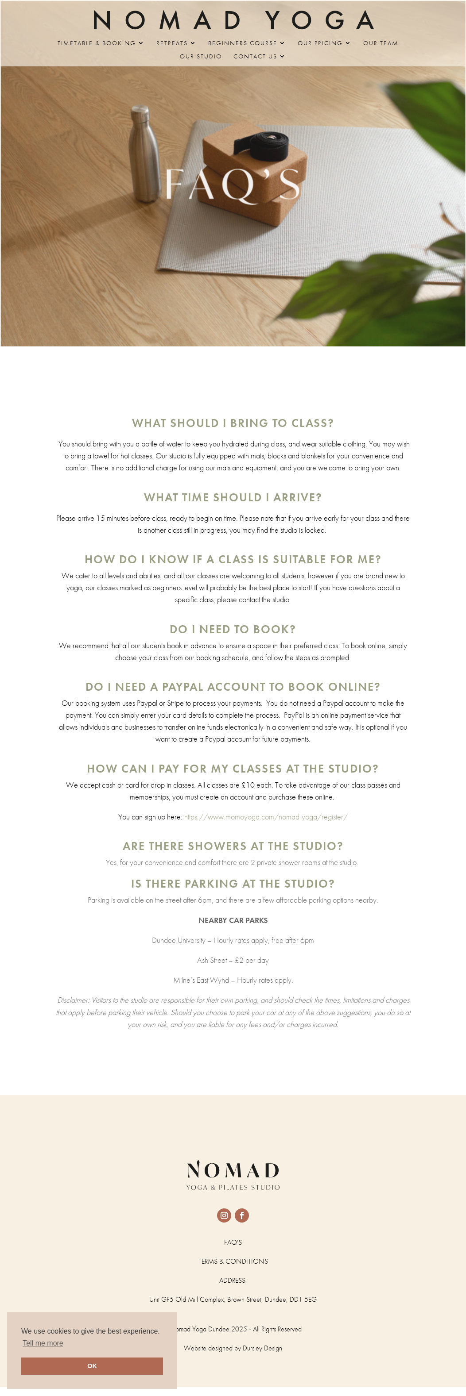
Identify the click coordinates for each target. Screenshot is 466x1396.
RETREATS (172, 43)
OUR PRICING (320, 43)
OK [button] (92, 1365)
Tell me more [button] (43, 1343)
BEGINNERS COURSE (242, 43)
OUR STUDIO (201, 56)
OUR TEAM (381, 43)
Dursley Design (262, 1348)
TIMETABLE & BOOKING (97, 43)
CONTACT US (255, 56)
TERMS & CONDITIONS (233, 1261)
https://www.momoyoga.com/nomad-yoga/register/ (233, 816)
